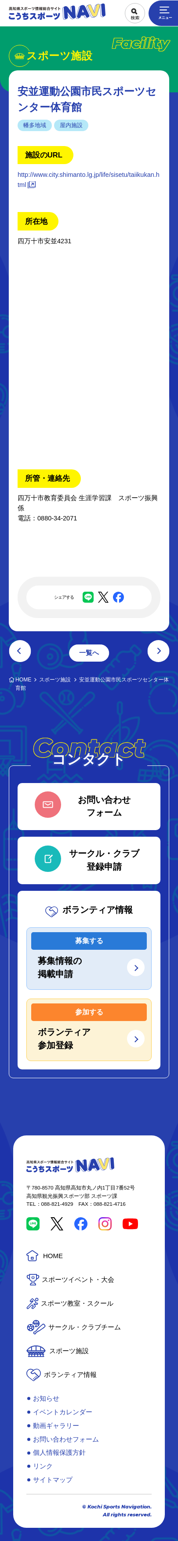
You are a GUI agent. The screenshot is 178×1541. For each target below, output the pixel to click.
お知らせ (46, 1398)
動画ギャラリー (56, 1425)
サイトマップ (53, 1479)
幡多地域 (34, 125)
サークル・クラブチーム (84, 1327)
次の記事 (158, 651)
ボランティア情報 (70, 1374)
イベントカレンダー (62, 1412)
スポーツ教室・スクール (77, 1303)
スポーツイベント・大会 (78, 1279)
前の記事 (20, 651)
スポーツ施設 (69, 1350)
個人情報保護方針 (59, 1452)
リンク (43, 1466)
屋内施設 (71, 125)
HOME (53, 1255)
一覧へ (89, 652)
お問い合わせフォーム (66, 1439)
